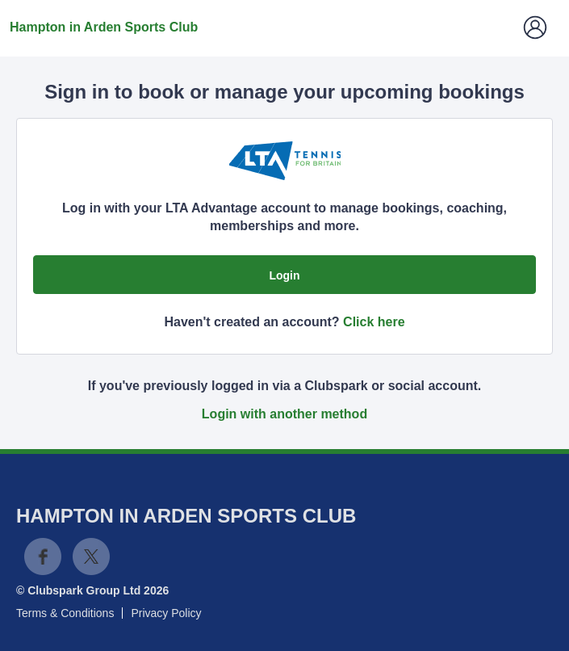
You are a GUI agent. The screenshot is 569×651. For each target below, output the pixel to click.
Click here (373, 322)
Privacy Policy (166, 613)
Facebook (42, 556)
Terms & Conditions (65, 613)
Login (284, 275)
